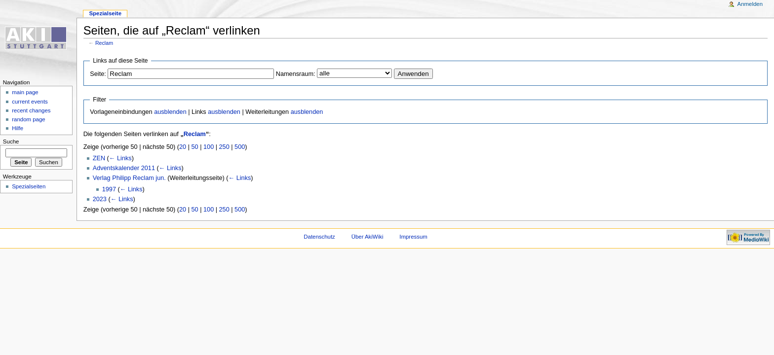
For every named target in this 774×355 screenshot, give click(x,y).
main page (25, 92)
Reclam (104, 43)
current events (30, 102)
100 (208, 146)
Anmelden (750, 4)
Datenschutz (319, 237)
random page (28, 119)
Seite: (98, 74)
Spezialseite (105, 13)
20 (182, 146)
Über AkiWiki (367, 237)
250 (224, 146)
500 (239, 146)
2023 (100, 199)
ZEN (99, 158)
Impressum (413, 237)
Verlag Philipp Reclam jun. (129, 178)
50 (195, 146)
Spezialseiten (28, 186)
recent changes (31, 110)
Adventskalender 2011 (124, 168)
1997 (109, 189)
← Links (120, 158)
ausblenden (170, 111)
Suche (11, 141)
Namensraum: (295, 74)
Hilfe (17, 128)
